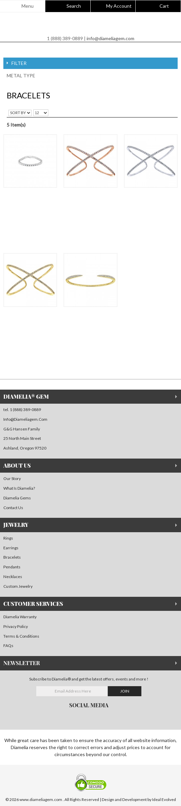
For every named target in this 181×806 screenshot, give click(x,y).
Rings (8, 538)
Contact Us (13, 507)
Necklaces (12, 576)
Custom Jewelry (18, 586)
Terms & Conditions (21, 636)
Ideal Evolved (164, 799)
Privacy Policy (15, 626)
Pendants (11, 566)
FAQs (8, 645)
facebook (5, 717)
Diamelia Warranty (20, 616)
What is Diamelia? (19, 488)
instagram (16, 717)
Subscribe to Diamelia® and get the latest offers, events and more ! (88, 678)
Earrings (10, 547)
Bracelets (12, 557)
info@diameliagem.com (110, 38)
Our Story (12, 478)
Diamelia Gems (17, 497)
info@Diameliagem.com (25, 419)
